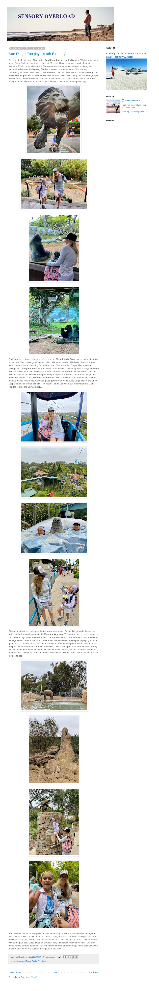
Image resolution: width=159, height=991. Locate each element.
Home (54, 972)
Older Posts (93, 972)
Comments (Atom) (29, 977)
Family (34, 961)
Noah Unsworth (132, 101)
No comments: (49, 957)
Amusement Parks (23, 961)
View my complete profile (133, 111)
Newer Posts (15, 972)
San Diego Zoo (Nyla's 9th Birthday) (38, 54)
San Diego (42, 961)
